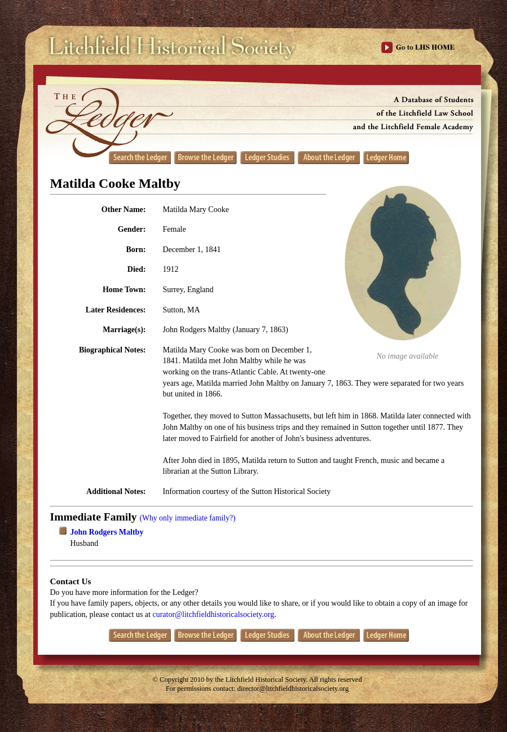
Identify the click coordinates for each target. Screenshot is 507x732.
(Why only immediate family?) (187, 518)
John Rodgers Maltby (107, 532)
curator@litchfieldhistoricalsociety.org (213, 614)
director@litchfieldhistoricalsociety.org (293, 689)
